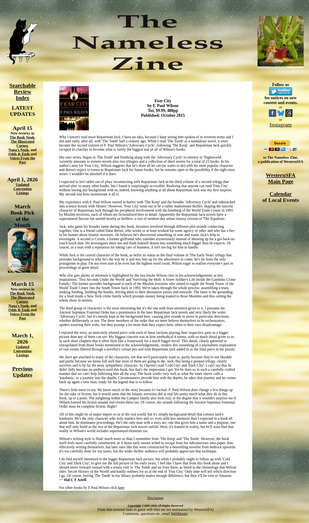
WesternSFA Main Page (281, 178)
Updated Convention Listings (22, 189)
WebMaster (179, 514)
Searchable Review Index (22, 91)
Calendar (281, 194)
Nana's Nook (19, 150)
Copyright (134, 505)
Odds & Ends (19, 154)
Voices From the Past (22, 160)
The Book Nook (22, 137)
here (121, 488)
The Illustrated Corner (22, 144)
